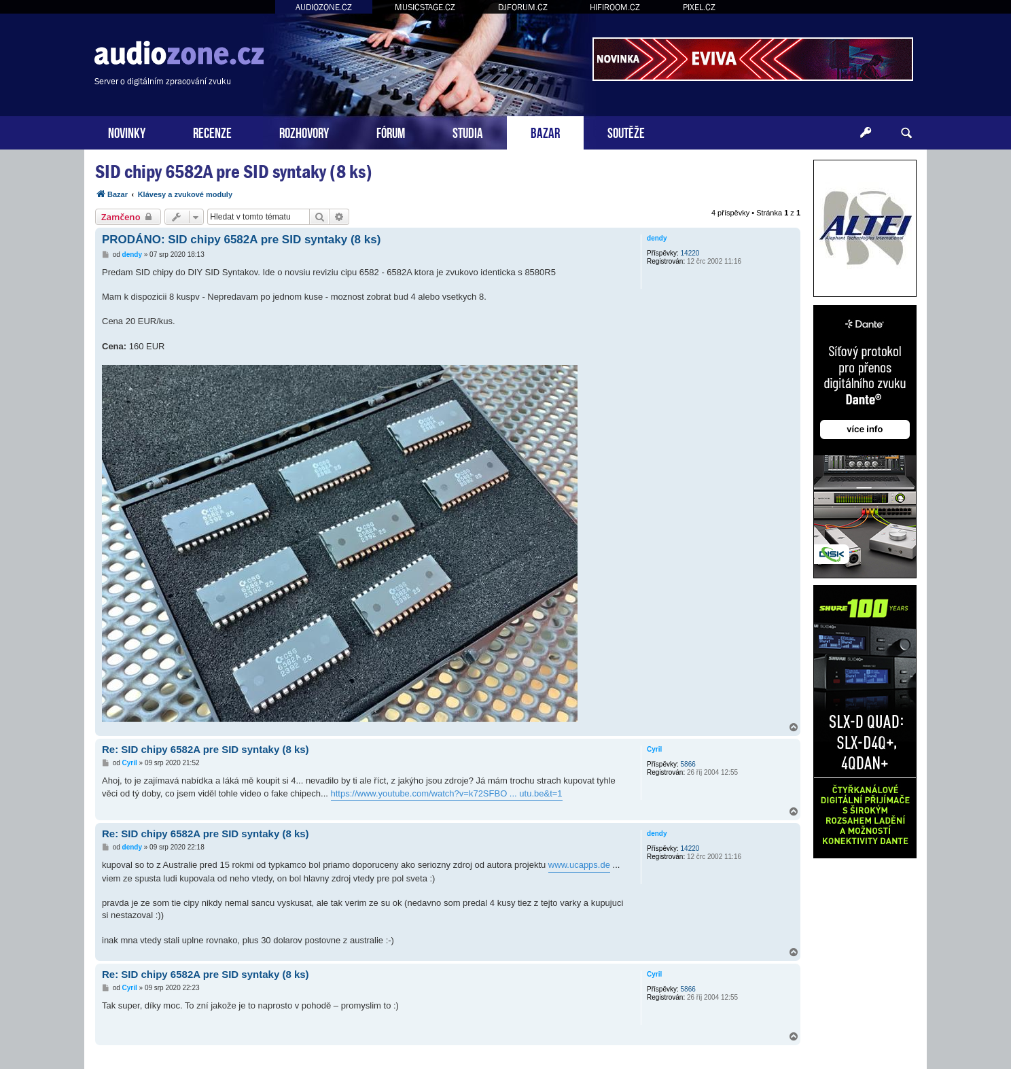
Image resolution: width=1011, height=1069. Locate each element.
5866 (688, 764)
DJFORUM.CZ (523, 7)
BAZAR (545, 131)
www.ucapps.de (579, 865)
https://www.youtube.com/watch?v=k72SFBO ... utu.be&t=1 (447, 793)
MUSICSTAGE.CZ (425, 7)
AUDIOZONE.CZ (324, 7)
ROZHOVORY (304, 131)
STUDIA (468, 131)
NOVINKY (126, 131)
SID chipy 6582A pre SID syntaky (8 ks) (233, 171)
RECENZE (212, 131)
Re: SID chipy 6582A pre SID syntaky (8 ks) (205, 749)
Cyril (654, 749)
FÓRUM (390, 131)
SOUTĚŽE (626, 131)
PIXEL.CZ (699, 7)
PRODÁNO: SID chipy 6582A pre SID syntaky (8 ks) (241, 239)
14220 (690, 253)
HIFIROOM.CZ (615, 7)
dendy (657, 238)
